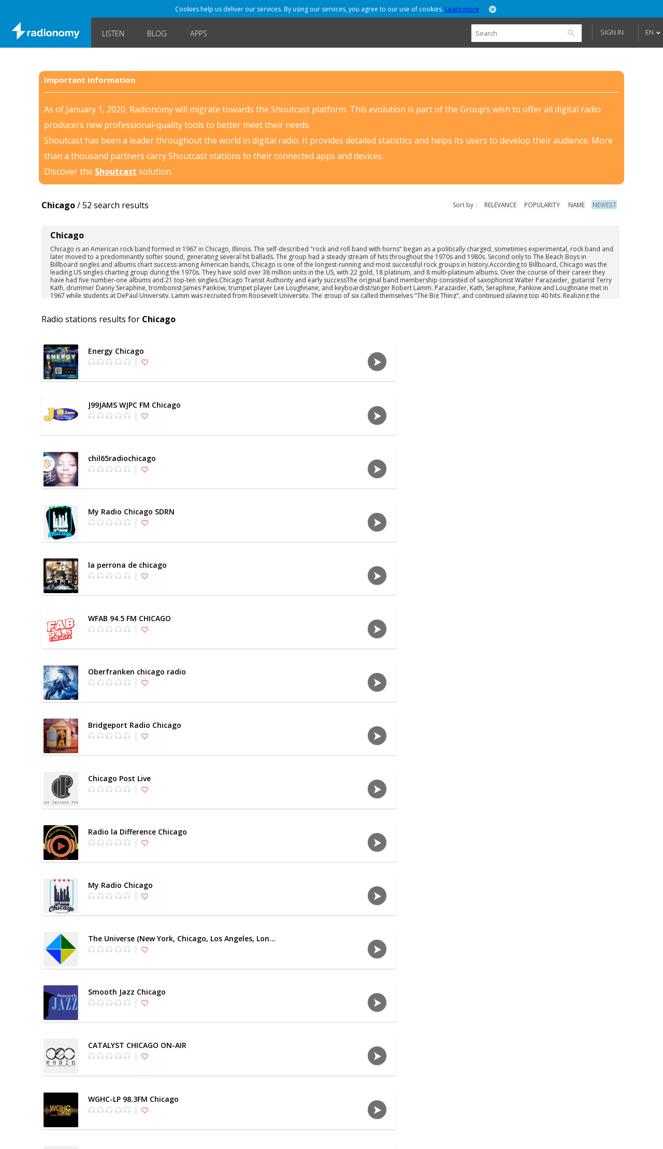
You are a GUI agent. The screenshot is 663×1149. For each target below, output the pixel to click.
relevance (503, 204)
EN (649, 32)
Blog (157, 33)
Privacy (223, 1130)
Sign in (612, 32)
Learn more (462, 9)
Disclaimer (273, 1130)
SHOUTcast (328, 1130)
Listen (113, 33)
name (578, 204)
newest (605, 204)
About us (175, 1130)
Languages (123, 1130)
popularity (545, 204)
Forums (416, 1130)
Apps (198, 33)
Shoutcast (116, 171)
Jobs (375, 1130)
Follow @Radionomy (523, 1131)
